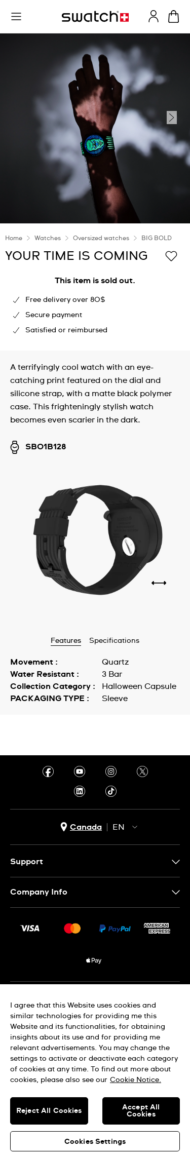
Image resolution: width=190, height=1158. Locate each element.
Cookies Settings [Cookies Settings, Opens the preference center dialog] (95, 1141)
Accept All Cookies (141, 1111)
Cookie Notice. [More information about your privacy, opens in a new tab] (135, 1080)
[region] (95, 1071)
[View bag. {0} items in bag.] (173, 16)
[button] (16, 17)
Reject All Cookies (49, 1110)
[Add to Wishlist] (171, 255)
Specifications (114, 640)
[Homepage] (95, 16)
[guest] (153, 16)
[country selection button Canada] (81, 827)
